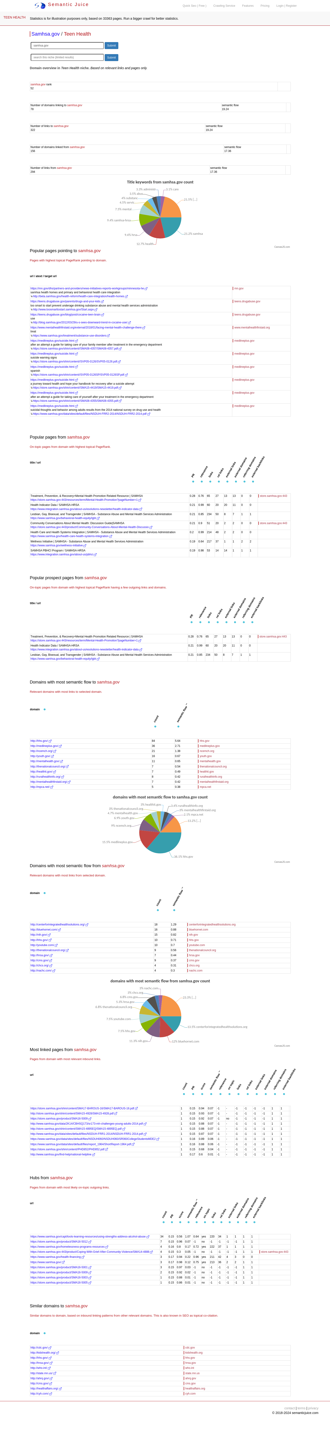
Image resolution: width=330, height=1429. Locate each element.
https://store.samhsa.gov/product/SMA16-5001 (61, 1267)
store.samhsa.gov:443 (273, 496)
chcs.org (194, 965)
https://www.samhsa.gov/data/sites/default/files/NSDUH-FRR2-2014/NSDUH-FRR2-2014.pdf (91, 413)
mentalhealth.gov (210, 761)
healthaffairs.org (195, 1388)
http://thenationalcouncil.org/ (50, 766)
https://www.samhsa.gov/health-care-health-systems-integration (71, 536)
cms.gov (194, 960)
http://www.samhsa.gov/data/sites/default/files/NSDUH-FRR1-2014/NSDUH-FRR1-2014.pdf (89, 1133)
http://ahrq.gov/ (41, 1378)
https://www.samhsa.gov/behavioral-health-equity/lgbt (65, 518)
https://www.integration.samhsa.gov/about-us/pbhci (64, 554)
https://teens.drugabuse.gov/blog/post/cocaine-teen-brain (67, 314)
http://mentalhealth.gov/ (47, 761)
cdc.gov (190, 1347)
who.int (189, 1368)
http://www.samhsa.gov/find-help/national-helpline (63, 1154)
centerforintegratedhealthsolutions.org (212, 924)
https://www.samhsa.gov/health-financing (57, 1257)
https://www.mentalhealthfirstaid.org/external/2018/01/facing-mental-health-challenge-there (88, 327)
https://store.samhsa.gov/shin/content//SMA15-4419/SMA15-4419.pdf (77, 387)
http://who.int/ (41, 1368)
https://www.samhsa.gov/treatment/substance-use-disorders (71, 335)
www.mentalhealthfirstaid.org (252, 327)
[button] (193, 482)
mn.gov (238, 288)
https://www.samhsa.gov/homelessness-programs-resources (69, 1246)
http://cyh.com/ (41, 1393)
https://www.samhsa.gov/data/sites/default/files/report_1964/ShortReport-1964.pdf (82, 1144)
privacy (313, 1408)
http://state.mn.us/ (43, 1373)
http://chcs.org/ (41, 965)
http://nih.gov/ (41, 934)
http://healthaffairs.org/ (46, 1388)
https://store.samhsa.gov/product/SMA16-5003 (61, 1277)
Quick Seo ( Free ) (194, 5)
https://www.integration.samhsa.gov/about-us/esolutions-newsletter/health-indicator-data (86, 509)
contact (289, 1408)
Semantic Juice (61, 4)
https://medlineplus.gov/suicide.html (54, 340)
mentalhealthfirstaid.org (214, 781)
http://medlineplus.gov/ (46, 746)
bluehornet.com (198, 929)
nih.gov (193, 934)
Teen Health (77, 34)
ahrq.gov (190, 1378)
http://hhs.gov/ (41, 740)
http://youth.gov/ (42, 756)
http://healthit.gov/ (43, 771)
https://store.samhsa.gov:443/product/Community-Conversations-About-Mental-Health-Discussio (91, 527)
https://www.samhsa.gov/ (48, 1262)
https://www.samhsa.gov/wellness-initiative (58, 545)
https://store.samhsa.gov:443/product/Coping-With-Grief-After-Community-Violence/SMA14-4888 (92, 1251)
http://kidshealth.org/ (45, 1352)
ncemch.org (207, 751)
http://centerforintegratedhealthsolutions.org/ (59, 924)
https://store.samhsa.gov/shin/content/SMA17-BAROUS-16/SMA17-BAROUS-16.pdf (84, 1108)
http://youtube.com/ (44, 945)
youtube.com (197, 945)
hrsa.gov (194, 955)
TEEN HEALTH (14, 17)
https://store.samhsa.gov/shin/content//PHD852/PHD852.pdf (69, 1149)
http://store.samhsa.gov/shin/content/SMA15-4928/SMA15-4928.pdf (74, 1113)
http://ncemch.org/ (43, 751)
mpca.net (205, 787)
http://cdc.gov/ (41, 1347)
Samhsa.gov (45, 34)
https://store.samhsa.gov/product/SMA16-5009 (61, 1118)
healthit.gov (207, 771)
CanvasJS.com (282, 247)
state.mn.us (192, 1373)
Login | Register (286, 5)
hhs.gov (204, 740)
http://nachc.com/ (43, 970)
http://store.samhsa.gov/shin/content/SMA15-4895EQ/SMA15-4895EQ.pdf (78, 1128)
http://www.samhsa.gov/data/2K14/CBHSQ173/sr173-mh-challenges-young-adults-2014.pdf (89, 1123)
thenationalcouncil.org (213, 766)
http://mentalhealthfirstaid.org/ (50, 781)
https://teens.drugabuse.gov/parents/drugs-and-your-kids (67, 301)
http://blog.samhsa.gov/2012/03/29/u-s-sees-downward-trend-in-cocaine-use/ (82, 322)
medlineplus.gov (244, 340)
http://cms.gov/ (41, 960)
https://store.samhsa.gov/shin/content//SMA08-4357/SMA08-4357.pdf (77, 348)
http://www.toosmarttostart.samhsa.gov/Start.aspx (65, 309)
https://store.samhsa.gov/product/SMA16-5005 (61, 1282)
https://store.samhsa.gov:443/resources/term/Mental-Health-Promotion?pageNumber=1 (86, 499)
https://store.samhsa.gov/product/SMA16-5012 (61, 1241)
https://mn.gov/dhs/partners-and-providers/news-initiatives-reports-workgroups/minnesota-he (89, 288)
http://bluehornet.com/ (46, 929)
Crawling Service (224, 5)
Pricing (265, 5)
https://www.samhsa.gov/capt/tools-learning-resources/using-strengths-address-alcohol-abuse (90, 1236)
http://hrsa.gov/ (41, 955)
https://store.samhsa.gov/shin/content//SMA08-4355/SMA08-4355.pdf (77, 400)
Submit (111, 45)
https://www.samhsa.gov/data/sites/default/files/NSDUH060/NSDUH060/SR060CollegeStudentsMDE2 (95, 1139)
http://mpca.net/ (42, 787)
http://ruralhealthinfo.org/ (47, 776)
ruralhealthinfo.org (211, 776)
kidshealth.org (194, 1352)
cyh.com (190, 1393)
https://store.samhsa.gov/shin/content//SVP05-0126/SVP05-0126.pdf (77, 361)
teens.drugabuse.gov (247, 301)
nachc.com (195, 970)
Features (248, 5)
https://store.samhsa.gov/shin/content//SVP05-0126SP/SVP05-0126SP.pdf (80, 374)
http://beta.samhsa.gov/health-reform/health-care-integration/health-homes (80, 296)
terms (301, 1408)
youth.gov (206, 756)
